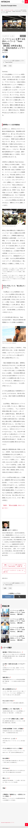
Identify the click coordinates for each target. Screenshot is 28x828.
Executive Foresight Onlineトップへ (7, 822)
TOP (2, 10)
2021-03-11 (5, 52)
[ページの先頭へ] (26, 824)
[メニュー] (26, 1)
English (22, 36)
